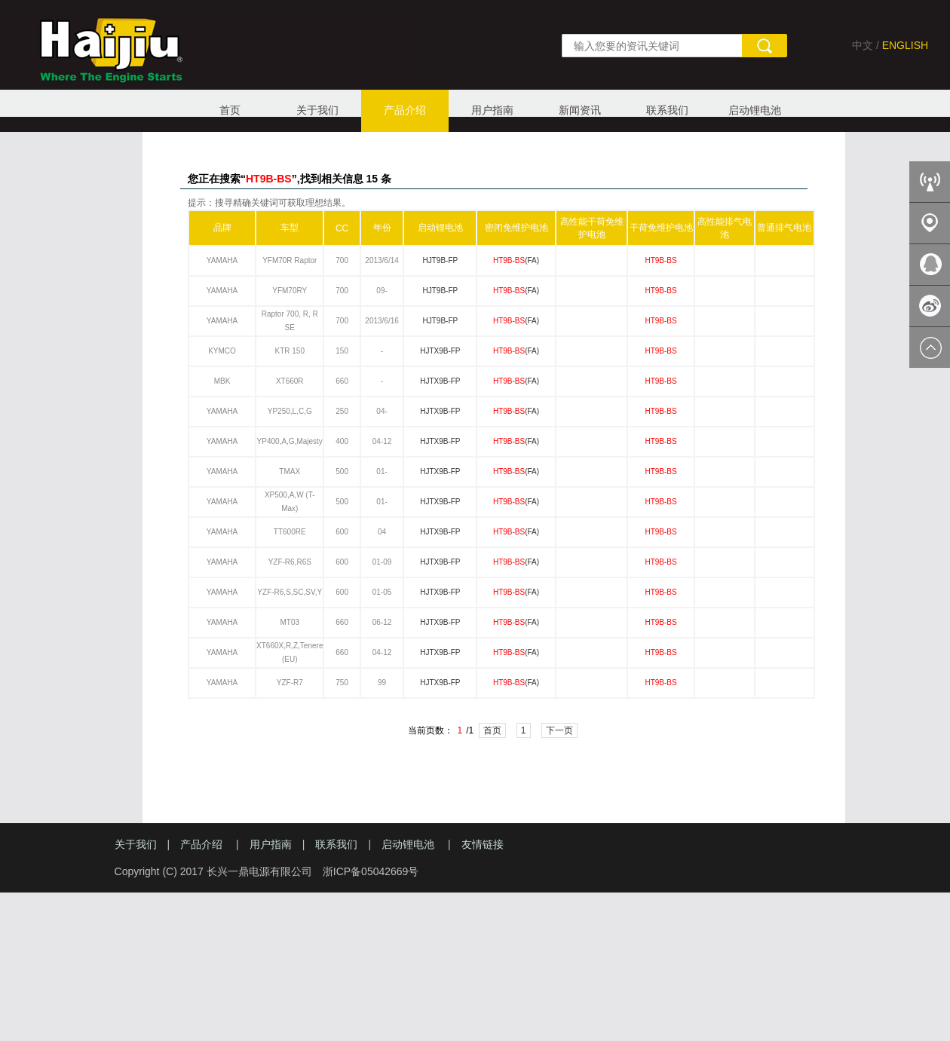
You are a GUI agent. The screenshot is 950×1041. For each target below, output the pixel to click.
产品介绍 (405, 110)
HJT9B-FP (440, 260)
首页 (230, 110)
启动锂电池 (754, 110)
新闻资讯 (580, 110)
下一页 (559, 730)
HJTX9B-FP (440, 351)
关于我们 (317, 110)
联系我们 (667, 110)
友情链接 (482, 844)
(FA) (516, 260)
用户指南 (492, 110)
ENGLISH (905, 45)
